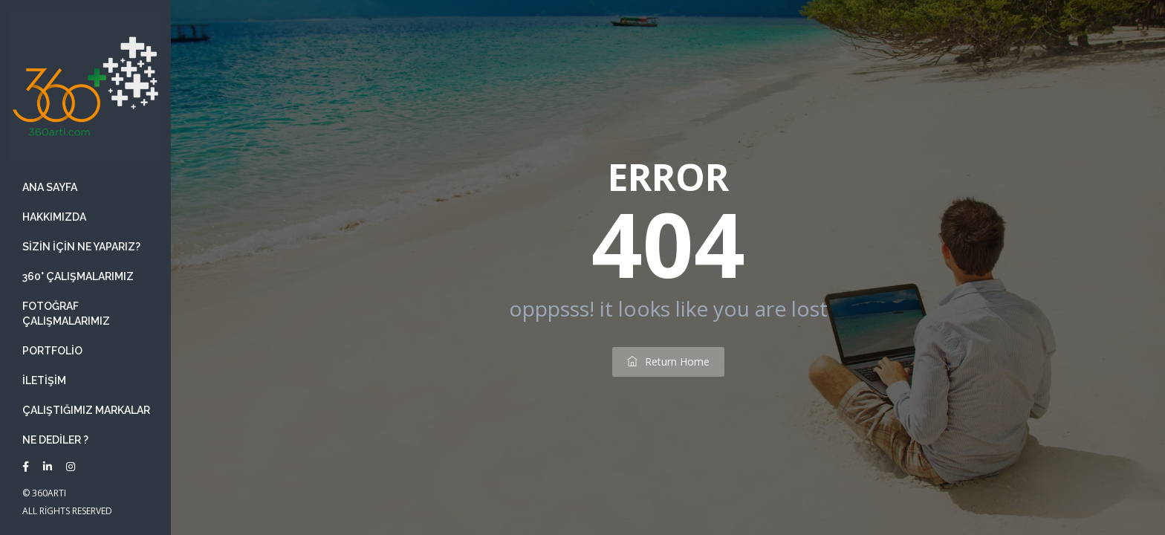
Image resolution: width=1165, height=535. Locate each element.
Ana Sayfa (49, 187)
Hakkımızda (54, 217)
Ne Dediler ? (55, 440)
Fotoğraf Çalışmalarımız (66, 313)
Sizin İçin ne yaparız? (81, 247)
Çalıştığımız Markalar (86, 410)
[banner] (85, 267)
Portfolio (52, 351)
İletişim (44, 380)
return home (668, 361)
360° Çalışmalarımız (78, 276)
